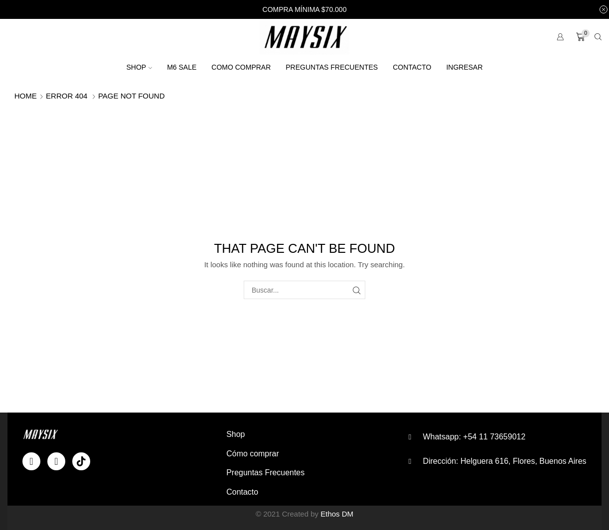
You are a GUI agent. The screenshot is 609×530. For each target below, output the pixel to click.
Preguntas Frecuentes (332, 67)
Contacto (412, 67)
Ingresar (464, 67)
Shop (139, 67)
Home (25, 96)
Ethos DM (336, 514)
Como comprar (241, 67)
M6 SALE (181, 67)
